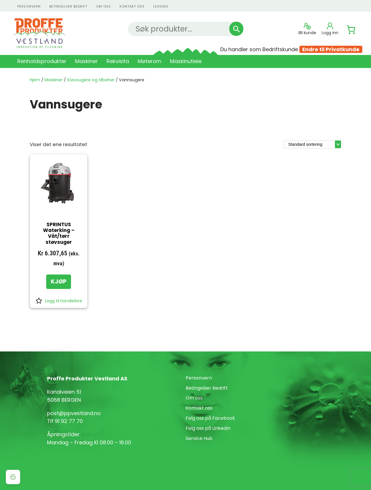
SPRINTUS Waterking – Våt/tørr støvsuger (58, 233)
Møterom (149, 61)
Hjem (35, 80)
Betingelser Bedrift (68, 6)
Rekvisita (118, 61)
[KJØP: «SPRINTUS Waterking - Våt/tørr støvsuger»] (58, 282)
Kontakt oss (199, 408)
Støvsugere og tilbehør (91, 80)
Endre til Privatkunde (330, 49)
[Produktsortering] (312, 144)
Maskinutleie (186, 61)
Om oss (103, 6)
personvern (29, 6)
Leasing (160, 6)
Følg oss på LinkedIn (208, 428)
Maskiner (86, 61)
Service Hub (199, 438)
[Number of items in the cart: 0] (351, 30)
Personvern (199, 378)
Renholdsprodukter (41, 61)
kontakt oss (132, 6)
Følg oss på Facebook (210, 418)
